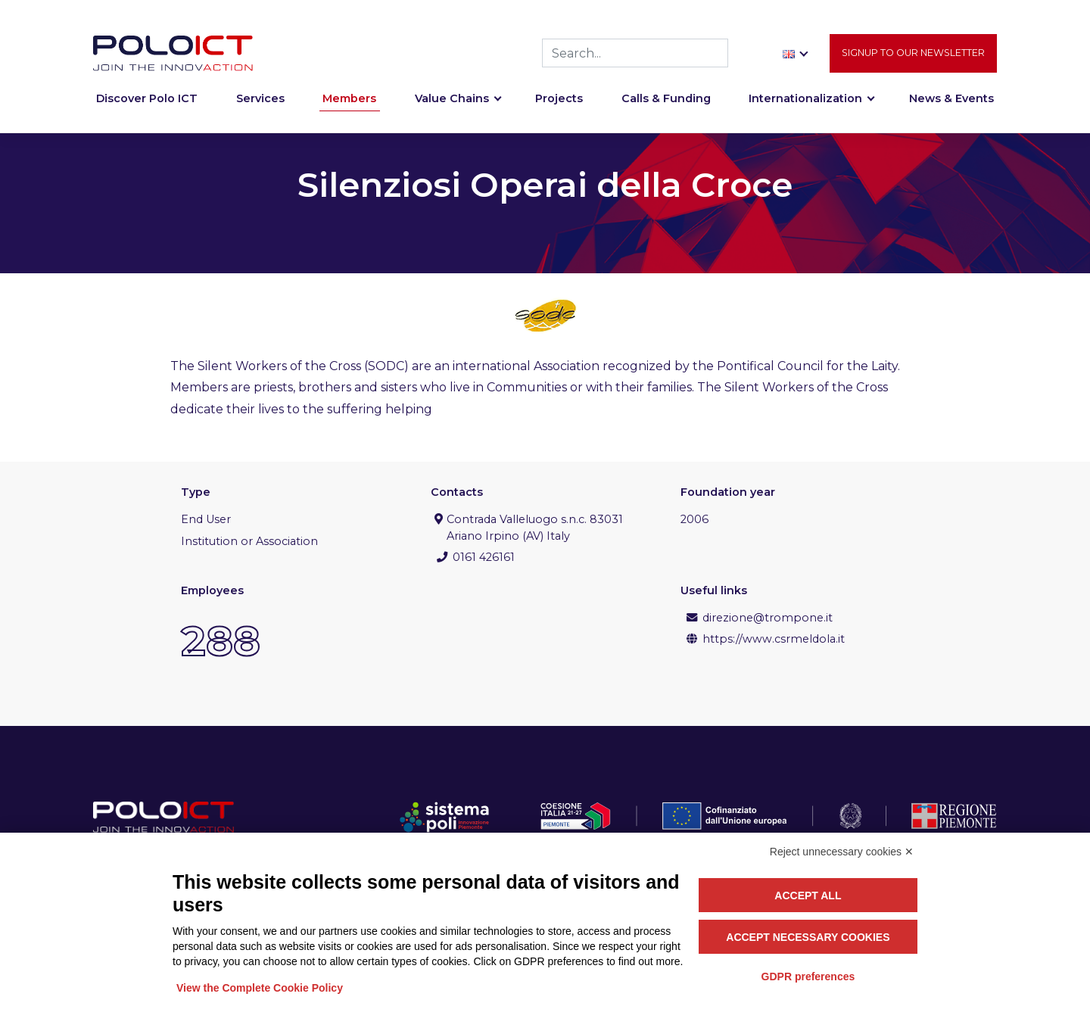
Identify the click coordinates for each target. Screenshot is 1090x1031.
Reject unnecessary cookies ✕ (842, 852)
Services (260, 100)
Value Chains (452, 100)
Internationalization (805, 100)
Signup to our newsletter (913, 53)
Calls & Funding (666, 100)
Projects (559, 100)
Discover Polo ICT (147, 100)
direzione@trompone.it (767, 618)
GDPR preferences (808, 976)
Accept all (807, 895)
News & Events (951, 100)
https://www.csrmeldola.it (773, 639)
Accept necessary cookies (807, 937)
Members (349, 100)
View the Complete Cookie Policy (259, 988)
